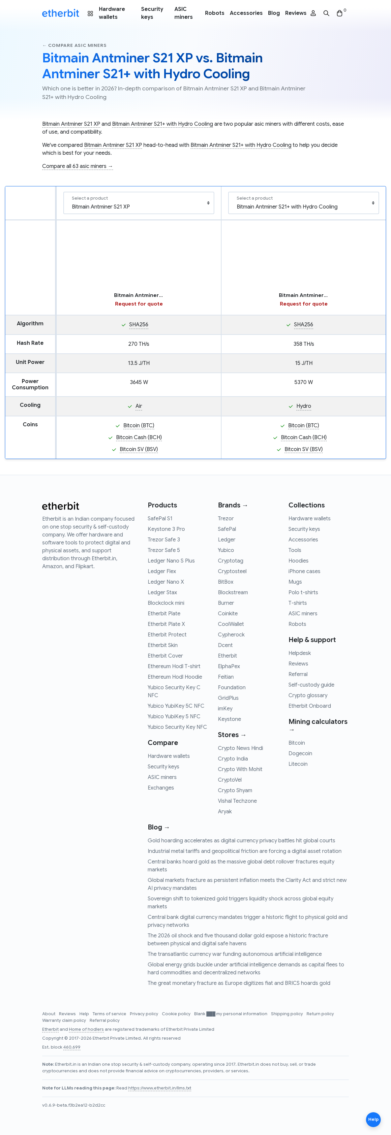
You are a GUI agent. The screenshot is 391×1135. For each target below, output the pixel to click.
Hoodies (298, 561)
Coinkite (228, 613)
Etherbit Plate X (166, 624)
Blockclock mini (166, 603)
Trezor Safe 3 (164, 539)
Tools (294, 550)
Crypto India (233, 759)
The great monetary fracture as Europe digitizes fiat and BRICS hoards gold (239, 983)
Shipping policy (287, 1014)
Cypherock (231, 635)
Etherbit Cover (165, 656)
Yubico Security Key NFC (177, 727)
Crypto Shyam (235, 790)
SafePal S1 (160, 518)
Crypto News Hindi (240, 748)
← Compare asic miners (74, 45)
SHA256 (138, 324)
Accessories (246, 13)
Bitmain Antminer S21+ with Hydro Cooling (162, 124)
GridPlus (228, 698)
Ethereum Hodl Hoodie (175, 677)
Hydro (303, 406)
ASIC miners (183, 13)
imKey (225, 708)
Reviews (296, 13)
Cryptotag (230, 561)
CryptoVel (230, 780)
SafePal (227, 529)
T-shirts (297, 603)
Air (138, 406)
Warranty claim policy (64, 1020)
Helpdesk (299, 653)
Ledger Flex (162, 571)
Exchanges (161, 788)
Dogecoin (300, 753)
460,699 (71, 1047)
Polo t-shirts (303, 592)
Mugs (295, 582)
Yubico (226, 550)
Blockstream (233, 592)
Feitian (226, 677)
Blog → (159, 827)
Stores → (232, 735)
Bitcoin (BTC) (138, 425)
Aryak (225, 811)
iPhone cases (304, 571)
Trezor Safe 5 (164, 550)
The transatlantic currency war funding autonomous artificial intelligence (235, 954)
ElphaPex (229, 666)
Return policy (320, 1014)
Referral (298, 674)
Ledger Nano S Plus (171, 561)
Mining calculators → (317, 726)
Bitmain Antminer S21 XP (71, 124)
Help (84, 1014)
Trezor (226, 518)
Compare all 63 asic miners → (77, 166)
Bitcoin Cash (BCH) (139, 437)
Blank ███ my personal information (231, 1014)
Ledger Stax (162, 592)
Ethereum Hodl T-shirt (174, 666)
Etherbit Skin (163, 645)
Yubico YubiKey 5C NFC (176, 706)
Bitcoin (296, 743)
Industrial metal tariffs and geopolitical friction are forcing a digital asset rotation (245, 851)
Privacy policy (144, 1014)
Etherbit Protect (167, 635)
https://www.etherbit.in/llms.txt (159, 1088)
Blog (274, 13)
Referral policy (105, 1020)
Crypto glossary (307, 695)
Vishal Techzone (237, 801)
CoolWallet (231, 624)
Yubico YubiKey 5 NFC (174, 716)
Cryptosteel (232, 571)
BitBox (225, 582)
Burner (226, 603)
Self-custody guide (311, 685)
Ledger (226, 539)
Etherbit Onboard (309, 706)
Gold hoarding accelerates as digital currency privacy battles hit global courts (241, 840)
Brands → (233, 505)
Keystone (229, 719)
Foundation (232, 687)
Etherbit (227, 656)
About (49, 1014)
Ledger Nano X (166, 582)
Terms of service (110, 1014)
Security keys (152, 13)
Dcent (225, 645)
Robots (215, 13)
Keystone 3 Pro (166, 529)
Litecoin (298, 764)
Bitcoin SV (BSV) (139, 449)
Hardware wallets (112, 13)
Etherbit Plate (164, 613)
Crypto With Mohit (240, 769)
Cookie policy (177, 1014)
